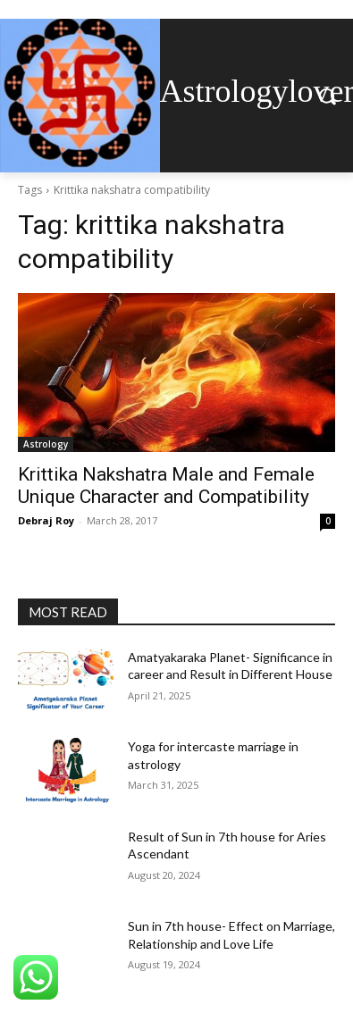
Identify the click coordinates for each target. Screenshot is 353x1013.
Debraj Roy (46, 520)
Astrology (45, 444)
